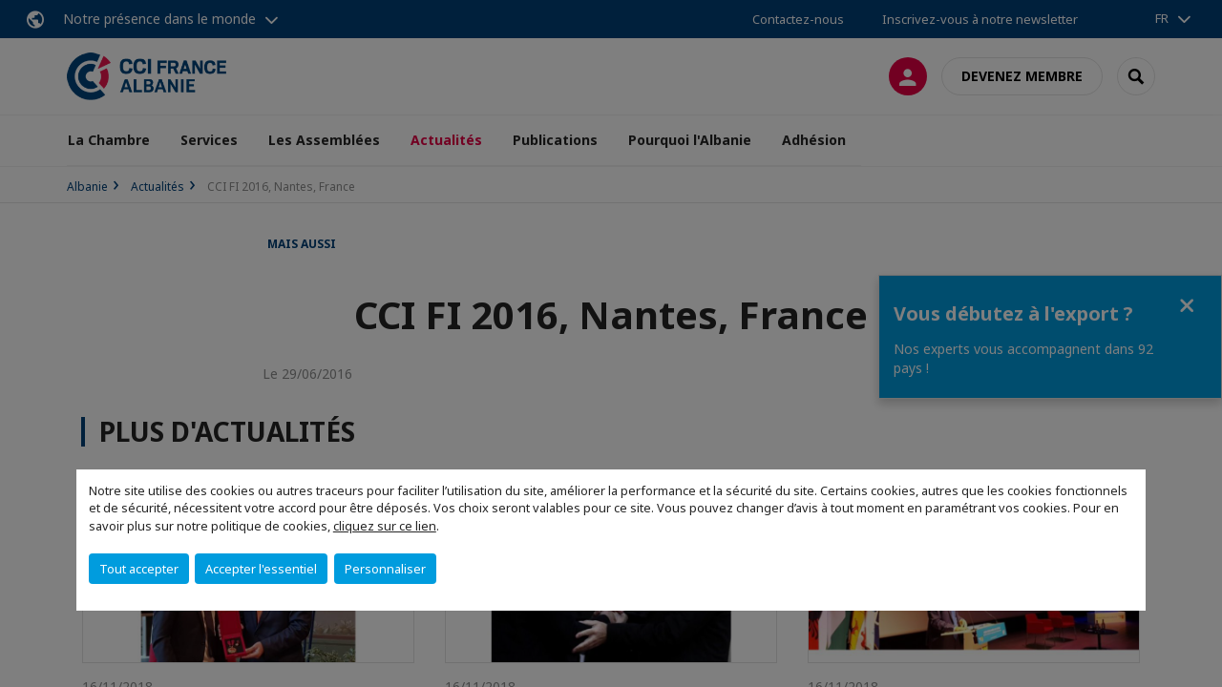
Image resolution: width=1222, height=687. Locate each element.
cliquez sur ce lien (384, 525)
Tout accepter (139, 568)
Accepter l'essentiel (261, 568)
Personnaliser (385, 568)
